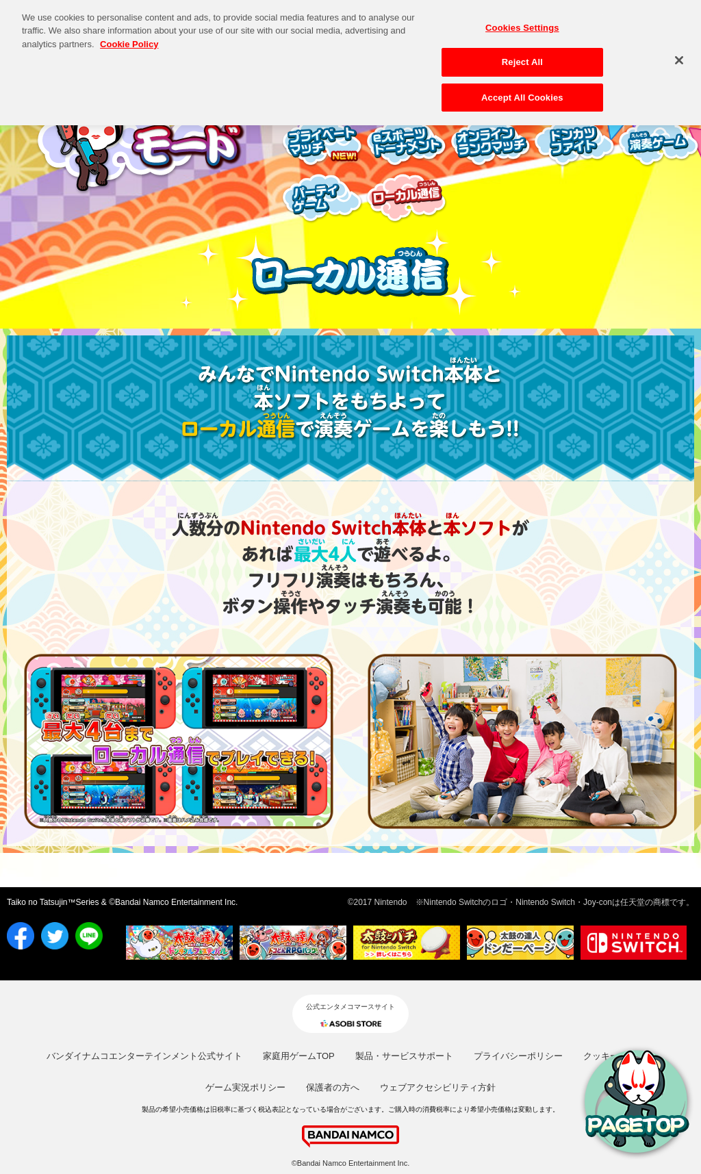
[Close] (679, 55)
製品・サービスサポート (404, 1056)
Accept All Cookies (522, 93)
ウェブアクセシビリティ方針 (438, 1087)
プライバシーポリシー (518, 1056)
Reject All (522, 57)
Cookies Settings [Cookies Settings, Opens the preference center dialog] (522, 22)
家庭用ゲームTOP (299, 1056)
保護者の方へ (332, 1087)
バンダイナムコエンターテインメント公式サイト (144, 1056)
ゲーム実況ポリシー (245, 1087)
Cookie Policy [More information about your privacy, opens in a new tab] (129, 39)
